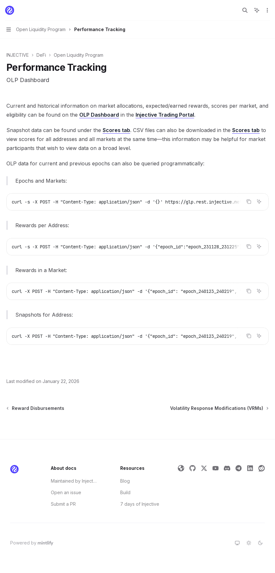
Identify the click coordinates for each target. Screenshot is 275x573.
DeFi (41, 55)
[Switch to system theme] (237, 542)
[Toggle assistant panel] (257, 10)
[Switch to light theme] (248, 542)
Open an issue (66, 492)
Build (125, 492)
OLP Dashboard (99, 115)
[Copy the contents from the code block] (249, 201)
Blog (125, 481)
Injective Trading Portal (165, 115)
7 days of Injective (139, 504)
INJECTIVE (17, 55)
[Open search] (245, 10)
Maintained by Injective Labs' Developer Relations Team (74, 481)
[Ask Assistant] (259, 201)
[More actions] (266, 10)
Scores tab (116, 130)
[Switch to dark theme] (260, 542)
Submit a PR (63, 504)
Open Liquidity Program (78, 55)
